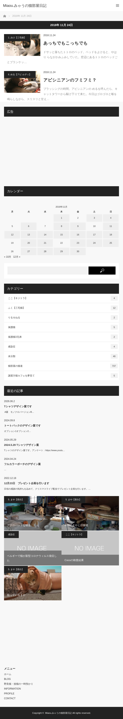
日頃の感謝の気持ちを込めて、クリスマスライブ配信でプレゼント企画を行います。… (47, 489)
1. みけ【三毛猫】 (17, 37)
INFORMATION (12, 688)
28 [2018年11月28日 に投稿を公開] (45, 251)
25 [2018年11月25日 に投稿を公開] (110, 243)
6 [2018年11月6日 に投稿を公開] (28, 226)
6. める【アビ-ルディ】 (19, 74)
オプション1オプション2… (17, 431)
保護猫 (63, 327)
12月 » (16, 256)
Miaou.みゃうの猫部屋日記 (58, 713)
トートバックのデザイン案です (22, 425)
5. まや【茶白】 (16, 499)
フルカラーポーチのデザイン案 (22, 464)
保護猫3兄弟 (63, 336)
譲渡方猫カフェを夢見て (63, 375)
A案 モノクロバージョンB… (19, 412)
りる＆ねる (63, 317)
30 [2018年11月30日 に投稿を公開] (78, 251)
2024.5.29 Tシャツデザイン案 (21, 444)
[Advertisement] (61, 153)
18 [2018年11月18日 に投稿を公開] (110, 234)
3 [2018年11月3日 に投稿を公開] (94, 218)
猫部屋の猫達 (63, 366)
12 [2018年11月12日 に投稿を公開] (12, 234)
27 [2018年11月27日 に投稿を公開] (28, 251)
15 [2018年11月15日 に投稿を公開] (61, 234)
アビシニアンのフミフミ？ (69, 80)
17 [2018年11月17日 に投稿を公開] (94, 234)
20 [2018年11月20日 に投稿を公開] (28, 243)
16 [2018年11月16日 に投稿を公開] (78, 234)
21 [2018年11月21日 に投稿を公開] (45, 243)
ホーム (7, 674)
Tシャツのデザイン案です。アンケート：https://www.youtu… (34, 450)
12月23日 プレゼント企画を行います (26, 483)
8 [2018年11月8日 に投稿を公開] (61, 226)
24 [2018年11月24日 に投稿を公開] (94, 243)
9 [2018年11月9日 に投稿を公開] (77, 226)
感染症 (63, 346)
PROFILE (9, 693)
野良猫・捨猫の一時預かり (18, 683)
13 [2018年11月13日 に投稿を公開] (28, 234)
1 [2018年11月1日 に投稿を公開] (61, 218)
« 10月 (7, 256)
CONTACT (10, 698)
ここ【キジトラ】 (63, 298)
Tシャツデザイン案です (18, 406)
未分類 (63, 356)
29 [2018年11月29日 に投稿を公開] (61, 251)
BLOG (7, 679)
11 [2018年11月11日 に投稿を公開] (110, 226)
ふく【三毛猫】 (63, 307)
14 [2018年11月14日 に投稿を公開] (45, 234)
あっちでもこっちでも (65, 43)
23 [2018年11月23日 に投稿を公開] (78, 243)
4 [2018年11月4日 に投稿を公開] (110, 218)
